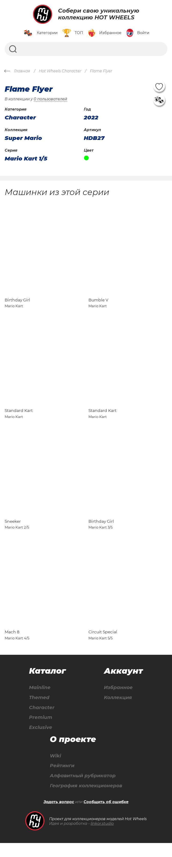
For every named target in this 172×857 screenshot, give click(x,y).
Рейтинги (62, 779)
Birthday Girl (17, 303)
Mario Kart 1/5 (26, 158)
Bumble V (98, 303)
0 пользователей (50, 99)
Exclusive (40, 741)
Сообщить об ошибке (106, 816)
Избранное (118, 701)
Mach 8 (12, 645)
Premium (40, 731)
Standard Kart (19, 417)
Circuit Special (102, 645)
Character (42, 721)
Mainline (40, 701)
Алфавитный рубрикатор (83, 789)
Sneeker (13, 531)
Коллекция (118, 711)
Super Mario (23, 138)
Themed (39, 711)
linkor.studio (102, 837)
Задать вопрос (59, 816)
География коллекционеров (86, 799)
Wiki (55, 769)
